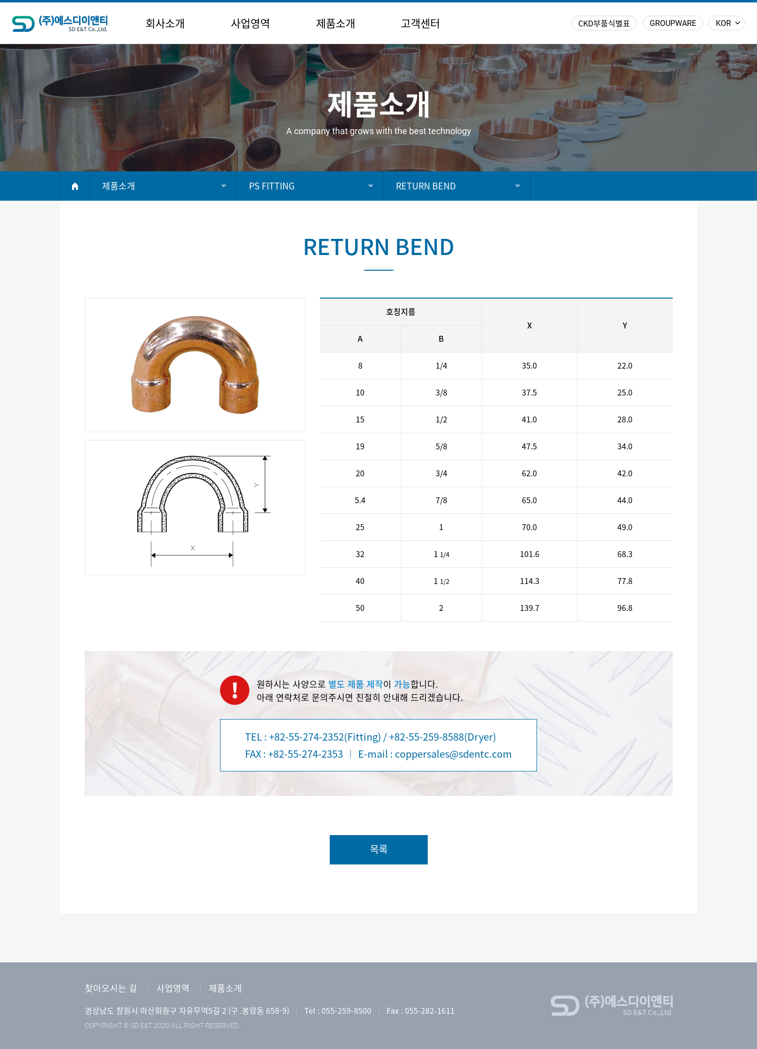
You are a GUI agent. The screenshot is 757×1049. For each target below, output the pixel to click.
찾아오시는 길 (111, 988)
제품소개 (335, 23)
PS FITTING (271, 186)
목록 (379, 849)
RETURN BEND (426, 186)
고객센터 (420, 23)
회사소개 (165, 23)
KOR (723, 23)
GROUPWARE (673, 23)
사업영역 (250, 23)
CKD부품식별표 (604, 23)
